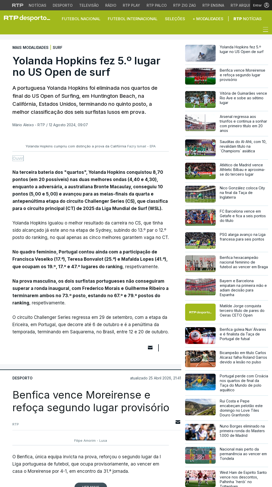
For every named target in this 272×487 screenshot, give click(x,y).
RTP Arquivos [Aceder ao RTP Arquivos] (244, 5)
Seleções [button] (175, 18)
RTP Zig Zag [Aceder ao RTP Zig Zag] (184, 5)
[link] (29, 18)
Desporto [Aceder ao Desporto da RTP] (63, 5)
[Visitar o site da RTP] (18, 5)
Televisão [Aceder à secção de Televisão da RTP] (89, 5)
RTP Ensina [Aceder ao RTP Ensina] (213, 5)
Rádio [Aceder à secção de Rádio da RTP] (110, 5)
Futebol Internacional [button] (132, 18)
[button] (8, 30)
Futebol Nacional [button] (81, 18)
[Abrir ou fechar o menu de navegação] (264, 30)
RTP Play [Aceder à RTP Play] (131, 5)
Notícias (247, 18)
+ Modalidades (208, 18)
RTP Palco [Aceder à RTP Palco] (157, 5)
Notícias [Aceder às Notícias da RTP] (37, 5)
